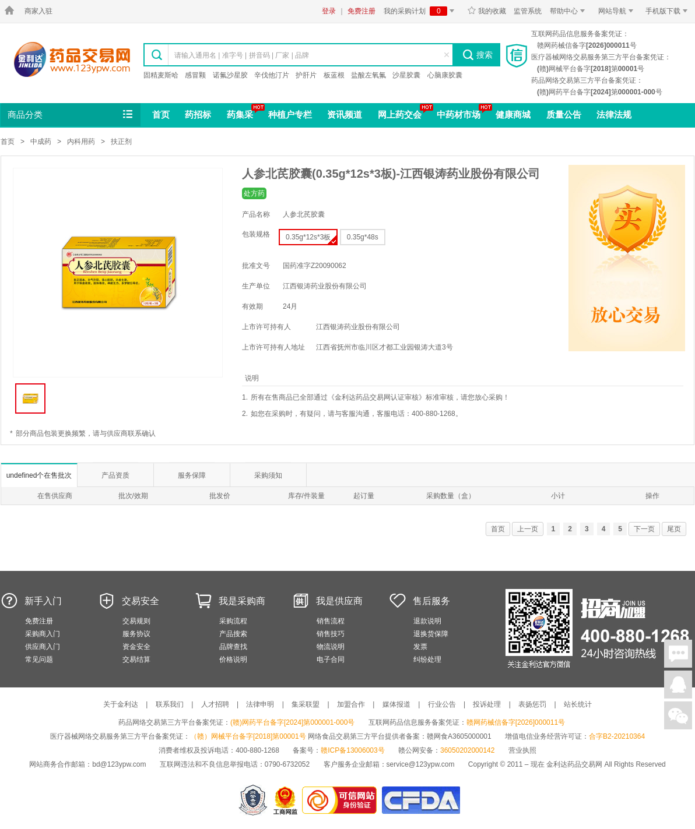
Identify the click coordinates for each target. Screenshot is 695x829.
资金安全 (136, 647)
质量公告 (563, 114)
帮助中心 (569, 11)
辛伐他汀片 (271, 75)
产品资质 (115, 475)
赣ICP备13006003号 (352, 750)
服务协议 (136, 634)
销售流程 (331, 621)
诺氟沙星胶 (230, 75)
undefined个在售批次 (39, 475)
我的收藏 (486, 11)
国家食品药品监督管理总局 (420, 800)
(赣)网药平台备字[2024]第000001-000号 (292, 722)
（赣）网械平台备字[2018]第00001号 (248, 736)
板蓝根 (334, 75)
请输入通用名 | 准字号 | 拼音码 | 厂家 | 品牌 (241, 55)
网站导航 (617, 11)
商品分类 (71, 114)
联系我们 (170, 704)
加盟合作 (351, 704)
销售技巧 (331, 634)
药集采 (240, 114)
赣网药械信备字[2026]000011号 (515, 722)
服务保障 (192, 475)
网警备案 (253, 800)
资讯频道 (344, 114)
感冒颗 (195, 75)
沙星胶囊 (406, 75)
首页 (161, 114)
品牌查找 (233, 647)
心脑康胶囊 (444, 75)
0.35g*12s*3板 (311, 238)
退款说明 (427, 621)
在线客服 (678, 685)
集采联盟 (306, 704)
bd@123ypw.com (119, 764)
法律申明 (260, 704)
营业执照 (522, 750)
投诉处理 (487, 704)
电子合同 (331, 659)
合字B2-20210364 (617, 736)
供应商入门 (42, 647)
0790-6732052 (288, 764)
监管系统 (528, 11)
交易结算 (136, 659)
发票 (420, 647)
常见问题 (39, 659)
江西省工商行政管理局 (286, 800)
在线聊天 (678, 654)
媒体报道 (396, 704)
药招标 (198, 114)
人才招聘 (215, 704)
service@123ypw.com (421, 764)
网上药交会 (400, 114)
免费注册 (361, 11)
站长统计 (578, 704)
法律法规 (613, 114)
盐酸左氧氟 (368, 75)
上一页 (527, 529)
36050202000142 (467, 750)
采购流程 (233, 621)
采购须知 (268, 475)
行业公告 (442, 704)
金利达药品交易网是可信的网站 (341, 800)
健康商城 (513, 114)
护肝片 (306, 75)
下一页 (644, 529)
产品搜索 (233, 634)
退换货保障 (430, 634)
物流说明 (331, 647)
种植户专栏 (290, 114)
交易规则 (136, 621)
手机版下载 (668, 11)
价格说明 (233, 659)
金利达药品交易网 (72, 59)
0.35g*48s (362, 237)
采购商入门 (42, 634)
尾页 (674, 529)
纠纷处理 (427, 659)
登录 (329, 11)
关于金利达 (120, 704)
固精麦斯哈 (160, 75)
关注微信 (678, 715)
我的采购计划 (421, 11)
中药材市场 (458, 114)
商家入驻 (38, 11)
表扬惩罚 (532, 704)
